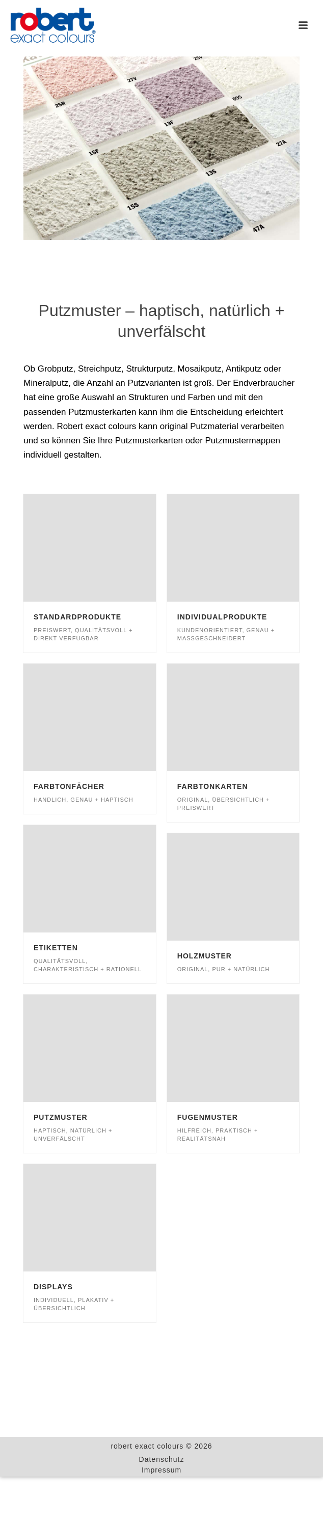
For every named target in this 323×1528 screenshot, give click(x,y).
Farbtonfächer (69, 786)
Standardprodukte (77, 617)
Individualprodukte (222, 617)
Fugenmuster (207, 1117)
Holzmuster (204, 956)
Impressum (161, 1470)
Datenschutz (161, 1459)
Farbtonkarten (212, 786)
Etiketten (56, 948)
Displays (53, 1287)
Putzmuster (61, 1117)
